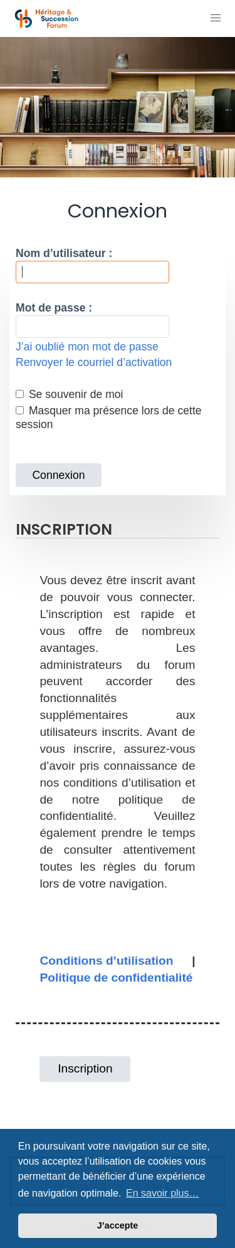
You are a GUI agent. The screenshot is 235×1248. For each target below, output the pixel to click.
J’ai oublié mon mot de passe (87, 346)
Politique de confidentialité (115, 977)
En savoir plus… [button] (162, 1193)
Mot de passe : (54, 308)
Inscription (85, 1068)
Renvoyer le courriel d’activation (94, 362)
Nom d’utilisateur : (64, 253)
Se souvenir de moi (69, 394)
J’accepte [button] (117, 1225)
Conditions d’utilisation (106, 960)
